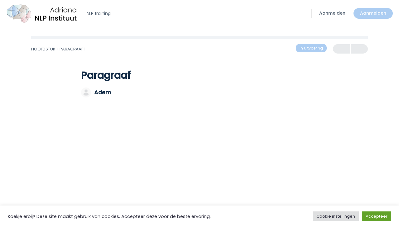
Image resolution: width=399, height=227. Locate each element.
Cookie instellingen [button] (335, 216)
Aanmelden (332, 13)
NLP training (99, 13)
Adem (102, 92)
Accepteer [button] (376, 216)
